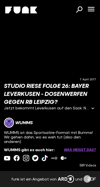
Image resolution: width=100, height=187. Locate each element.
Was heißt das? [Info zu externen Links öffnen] (80, 150)
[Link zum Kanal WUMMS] (18, 123)
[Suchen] (79, 10)
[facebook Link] (16, 158)
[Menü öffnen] (91, 9)
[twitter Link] (35, 158)
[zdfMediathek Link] (64, 158)
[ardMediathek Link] (54, 158)
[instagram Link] (26, 158)
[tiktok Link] (45, 158)
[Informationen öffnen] (93, 109)
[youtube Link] (7, 158)
